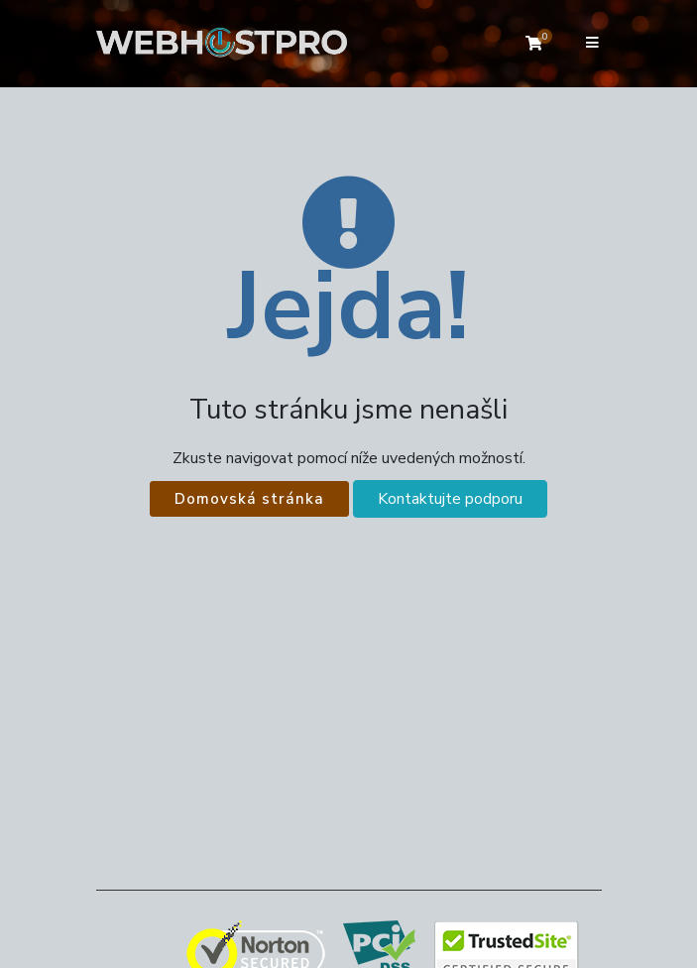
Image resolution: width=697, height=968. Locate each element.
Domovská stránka (249, 499)
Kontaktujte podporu (450, 499)
